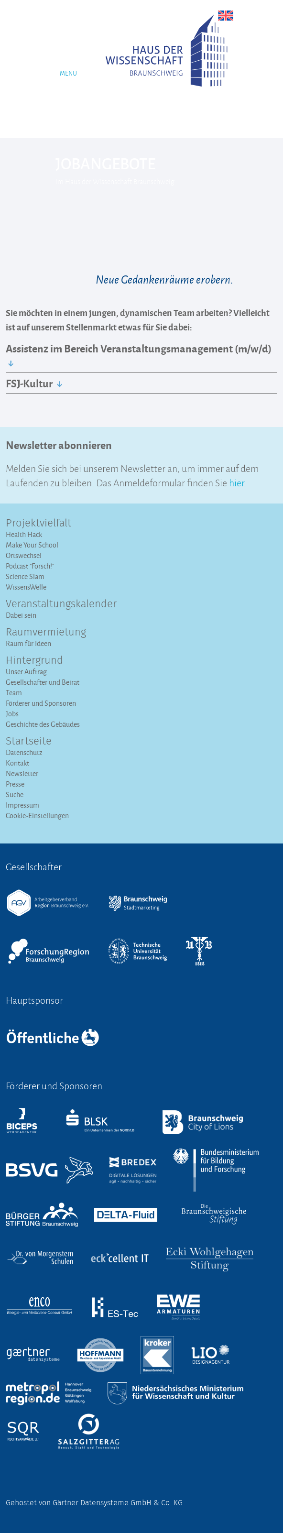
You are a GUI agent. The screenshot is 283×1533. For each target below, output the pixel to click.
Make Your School (32, 545)
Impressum (22, 805)
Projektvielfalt (38, 523)
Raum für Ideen (28, 643)
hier (236, 481)
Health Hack (24, 534)
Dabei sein (21, 615)
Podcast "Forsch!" (30, 566)
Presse (15, 784)
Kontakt (17, 763)
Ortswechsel (24, 555)
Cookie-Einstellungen (37, 815)
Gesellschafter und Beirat (42, 682)
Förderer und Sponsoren (41, 703)
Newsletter (22, 773)
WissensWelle (26, 587)
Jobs (12, 714)
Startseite (29, 741)
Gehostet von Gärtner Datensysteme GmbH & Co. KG (94, 1503)
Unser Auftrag (26, 672)
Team (14, 693)
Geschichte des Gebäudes (43, 724)
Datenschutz (24, 752)
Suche (14, 794)
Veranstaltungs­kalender (61, 604)
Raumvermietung (46, 632)
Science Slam (25, 576)
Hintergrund (34, 661)
